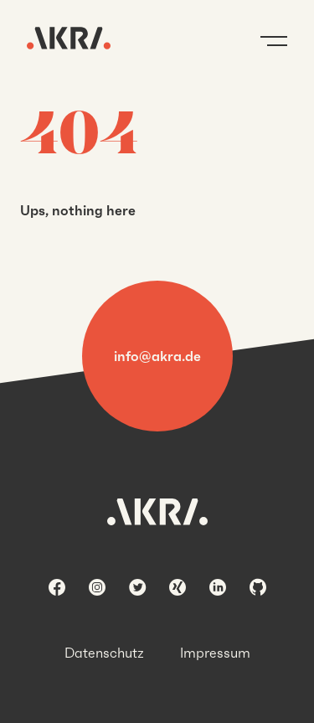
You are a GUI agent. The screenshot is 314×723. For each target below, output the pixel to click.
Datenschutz (104, 652)
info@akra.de (157, 356)
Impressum (215, 652)
